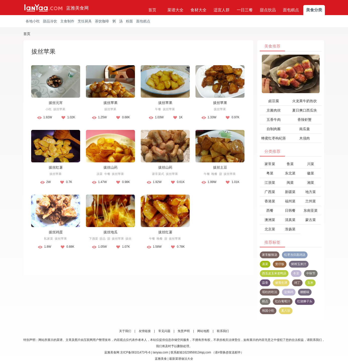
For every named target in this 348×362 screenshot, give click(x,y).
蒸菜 (265, 264)
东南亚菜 (311, 210)
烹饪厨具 (85, 21)
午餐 (158, 109)
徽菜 (310, 173)
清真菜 (290, 220)
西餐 (269, 210)
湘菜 (310, 182)
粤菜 (269, 173)
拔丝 (128, 238)
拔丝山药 (111, 167)
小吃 (48, 109)
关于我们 (125, 331)
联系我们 (223, 331)
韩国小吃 (268, 310)
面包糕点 (291, 10)
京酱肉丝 (274, 110)
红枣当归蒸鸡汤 (294, 255)
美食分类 (314, 10)
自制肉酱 (274, 129)
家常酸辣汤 (269, 255)
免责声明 (184, 331)
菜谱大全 (175, 10)
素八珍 (285, 310)
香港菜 (270, 201)
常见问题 (164, 331)
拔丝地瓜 (111, 232)
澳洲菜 (270, 220)
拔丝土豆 (220, 167)
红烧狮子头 (304, 301)
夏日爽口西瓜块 (304, 110)
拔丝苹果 (59, 109)
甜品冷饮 (50, 21)
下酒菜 (93, 238)
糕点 (265, 301)
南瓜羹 (304, 129)
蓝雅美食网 (77, 8)
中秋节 (310, 273)
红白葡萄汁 (282, 301)
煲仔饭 (279, 264)
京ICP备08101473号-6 (135, 352)
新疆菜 (290, 192)
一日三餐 (245, 10)
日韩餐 (290, 210)
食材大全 (198, 10)
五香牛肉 (274, 120)
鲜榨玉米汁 (298, 264)
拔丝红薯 (56, 167)
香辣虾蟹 (304, 120)
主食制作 (67, 21)
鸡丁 (297, 282)
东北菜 (290, 173)
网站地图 (203, 331)
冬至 (296, 273)
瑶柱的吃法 (269, 292)
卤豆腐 (273, 101)
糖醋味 (304, 292)
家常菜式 (158, 174)
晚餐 (214, 174)
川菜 (310, 164)
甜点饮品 (268, 10)
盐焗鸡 (288, 292)
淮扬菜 (290, 229)
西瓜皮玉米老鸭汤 (274, 273)
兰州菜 (310, 201)
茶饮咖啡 (102, 21)
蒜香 (265, 282)
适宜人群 (222, 10)
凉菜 (99, 174)
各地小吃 (33, 21)
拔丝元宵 (56, 103)
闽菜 (290, 182)
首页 (152, 10)
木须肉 (304, 138)
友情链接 (145, 331)
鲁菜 (290, 164)
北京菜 (270, 229)
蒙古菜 (310, 220)
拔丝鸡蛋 (56, 232)
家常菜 (270, 164)
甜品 (103, 238)
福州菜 (290, 201)
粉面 (129, 21)
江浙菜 (270, 182)
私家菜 (48, 238)
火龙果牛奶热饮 (304, 101)
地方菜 (310, 192)
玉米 (310, 282)
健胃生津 (281, 282)
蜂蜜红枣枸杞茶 (273, 138)
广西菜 (270, 192)
